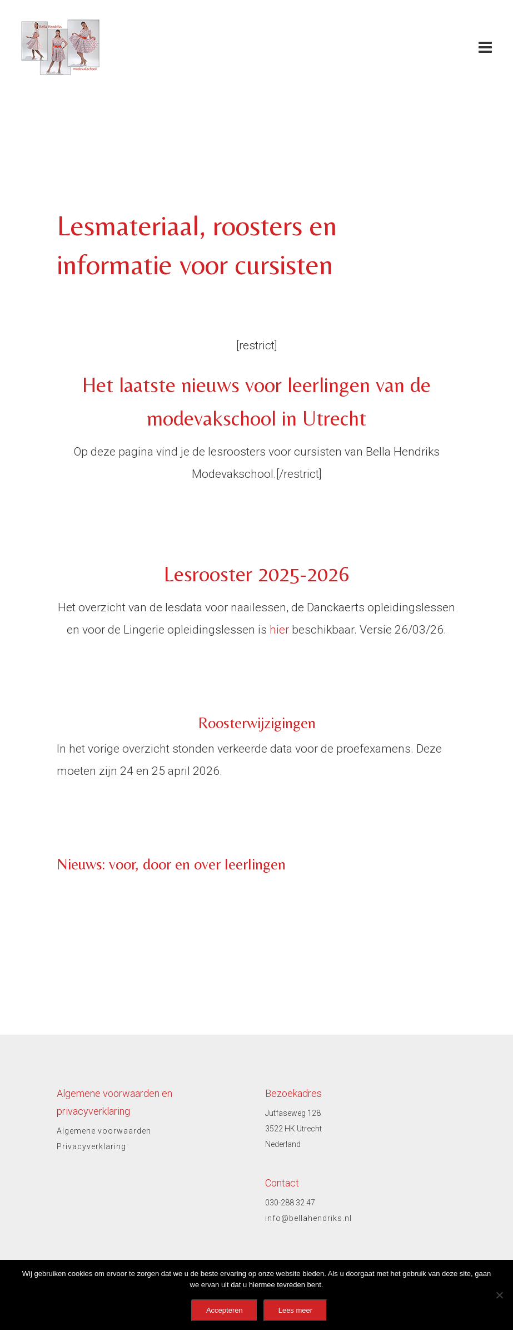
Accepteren (224, 1310)
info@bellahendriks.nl (308, 1218)
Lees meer (295, 1310)
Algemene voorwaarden (104, 1130)
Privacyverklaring (91, 1146)
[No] (499, 1295)
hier (279, 629)
